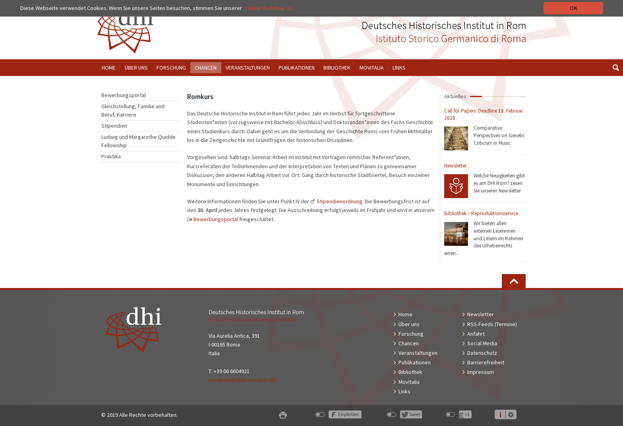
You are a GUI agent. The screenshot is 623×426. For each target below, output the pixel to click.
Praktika (111, 156)
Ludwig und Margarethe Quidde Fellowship (138, 141)
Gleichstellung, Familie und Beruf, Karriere (132, 110)
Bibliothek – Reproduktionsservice (481, 213)
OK (573, 8)
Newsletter (455, 165)
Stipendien (114, 125)
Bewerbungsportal (123, 95)
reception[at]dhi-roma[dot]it (242, 379)
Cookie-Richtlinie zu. (268, 8)
